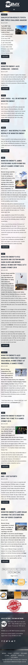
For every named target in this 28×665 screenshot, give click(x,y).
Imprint (4, 653)
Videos (3, 63)
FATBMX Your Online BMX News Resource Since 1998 (14, 4)
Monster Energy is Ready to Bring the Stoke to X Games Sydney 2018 (12, 418)
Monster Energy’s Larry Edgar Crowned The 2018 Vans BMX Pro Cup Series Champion (14, 514)
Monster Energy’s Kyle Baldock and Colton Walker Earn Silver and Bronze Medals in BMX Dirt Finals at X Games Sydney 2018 (13, 262)
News (3, 157)
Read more (5, 56)
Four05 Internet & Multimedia (10, 661)
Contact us (21, 655)
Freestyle (4, 14)
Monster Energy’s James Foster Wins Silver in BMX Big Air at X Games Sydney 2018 (13, 163)
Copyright (16, 653)
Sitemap (7, 655)
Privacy (10, 653)
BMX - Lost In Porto (9, 476)
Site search (14, 657)
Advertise (13, 655)
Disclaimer (24, 653)
